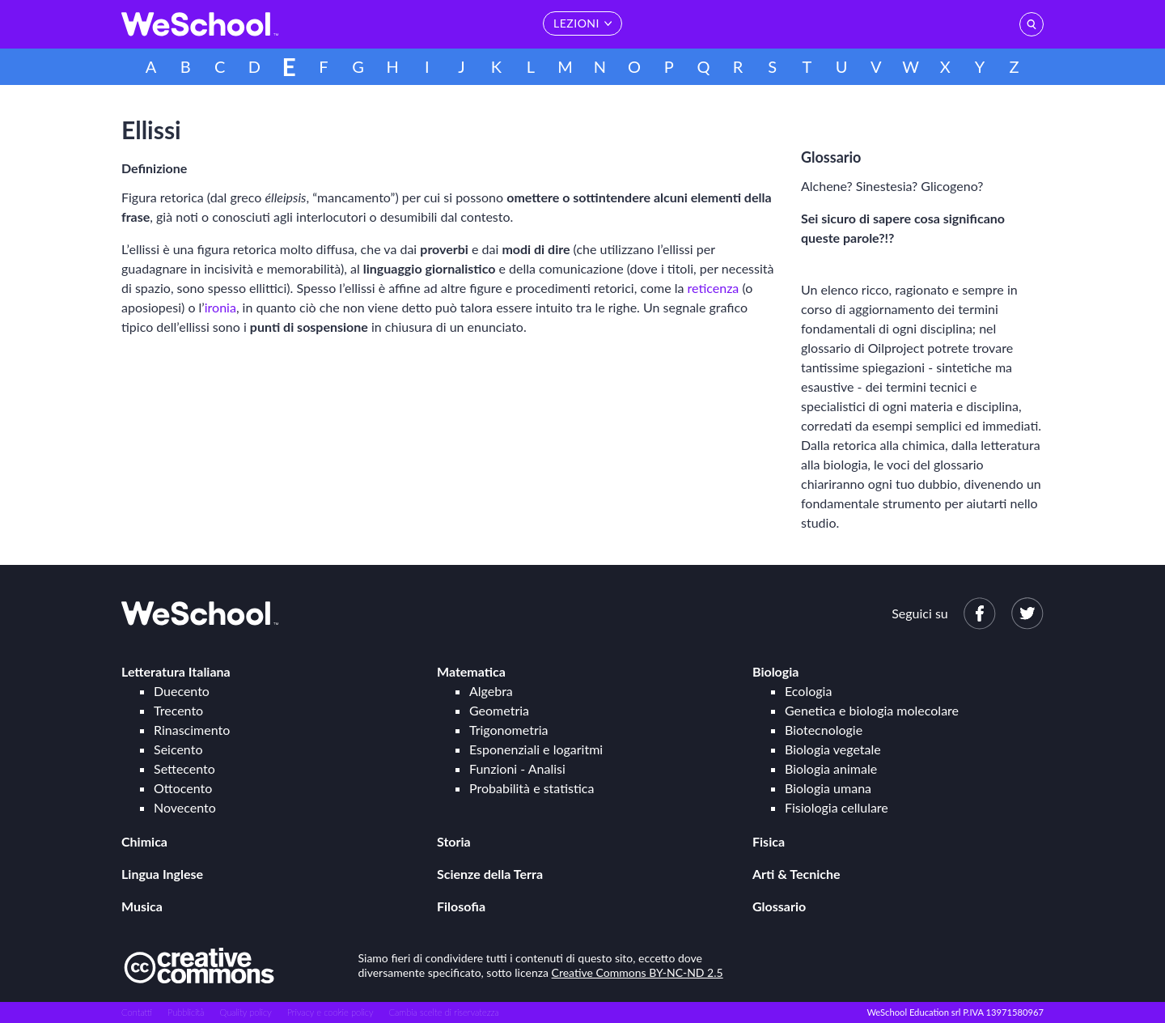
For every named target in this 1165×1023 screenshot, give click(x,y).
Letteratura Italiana (176, 671)
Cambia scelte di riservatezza (443, 1012)
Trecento (178, 710)
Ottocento (183, 788)
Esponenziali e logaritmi (536, 749)
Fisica (768, 841)
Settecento (184, 768)
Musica (142, 906)
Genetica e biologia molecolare (872, 710)
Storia (454, 841)
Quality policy (245, 1012)
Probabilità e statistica (531, 788)
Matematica (471, 671)
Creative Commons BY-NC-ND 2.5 (637, 972)
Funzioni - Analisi (517, 768)
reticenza (713, 287)
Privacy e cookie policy (330, 1012)
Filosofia (461, 906)
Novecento (185, 807)
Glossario (779, 906)
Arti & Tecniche (796, 873)
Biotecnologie (823, 729)
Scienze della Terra (490, 873)
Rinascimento (192, 729)
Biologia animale (831, 768)
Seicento (178, 749)
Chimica (144, 841)
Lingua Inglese (162, 873)
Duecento (182, 690)
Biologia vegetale (833, 749)
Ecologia (808, 690)
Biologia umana (828, 788)
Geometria (499, 710)
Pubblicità (186, 1012)
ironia (220, 307)
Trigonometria (509, 729)
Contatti (136, 1012)
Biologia (775, 671)
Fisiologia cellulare (836, 807)
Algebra (491, 690)
